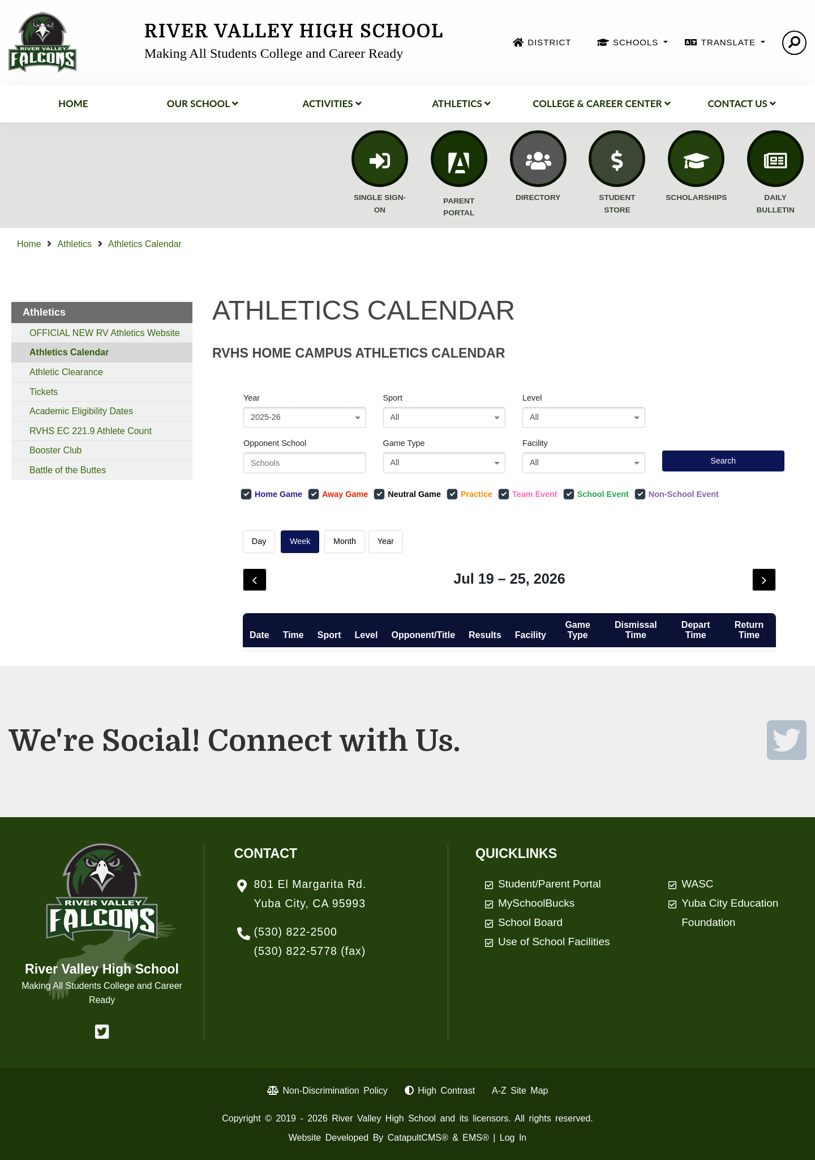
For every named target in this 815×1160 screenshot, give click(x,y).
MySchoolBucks (536, 903)
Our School (202, 103)
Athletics (461, 103)
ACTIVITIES (331, 103)
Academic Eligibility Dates (81, 411)
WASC (697, 884)
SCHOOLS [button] (637, 42)
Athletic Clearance (66, 372)
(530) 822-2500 (295, 931)
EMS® (475, 1137)
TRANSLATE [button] (729, 42)
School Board (530, 922)
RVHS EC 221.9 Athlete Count (90, 431)
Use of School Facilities (554, 941)
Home (73, 103)
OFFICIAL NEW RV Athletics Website (104, 333)
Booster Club (55, 450)
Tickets (43, 392)
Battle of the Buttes (67, 470)
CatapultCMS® (418, 1137)
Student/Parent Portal (549, 884)
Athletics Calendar (145, 244)
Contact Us (742, 103)
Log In (513, 1137)
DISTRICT (549, 42)
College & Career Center (601, 103)
